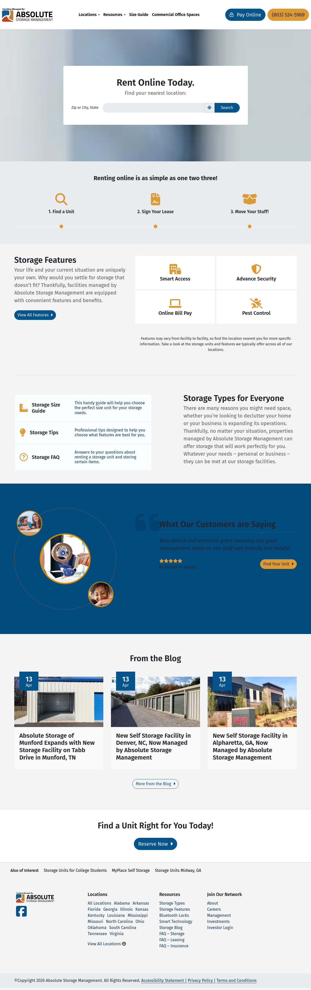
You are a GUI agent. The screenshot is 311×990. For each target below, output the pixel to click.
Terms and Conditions (237, 982)
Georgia (110, 911)
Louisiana (116, 917)
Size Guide (138, 14)
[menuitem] (89, 14)
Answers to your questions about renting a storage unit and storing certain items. (105, 457)
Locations (87, 14)
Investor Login (220, 929)
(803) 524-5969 (272, 15)
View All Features (35, 315)
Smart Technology (175, 923)
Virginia (117, 936)
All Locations (99, 905)
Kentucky (96, 917)
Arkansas (141, 905)
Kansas (141, 911)
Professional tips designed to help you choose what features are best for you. (110, 432)
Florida (94, 911)
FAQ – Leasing (171, 942)
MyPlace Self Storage (131, 873)
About (212, 905)
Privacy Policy (200, 982)
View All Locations (107, 946)
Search (227, 107)
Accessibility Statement (162, 982)
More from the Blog (155, 786)
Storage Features (174, 911)
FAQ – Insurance (174, 948)
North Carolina (119, 923)
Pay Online (229, 15)
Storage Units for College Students (75, 873)
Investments (218, 923)
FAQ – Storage (171, 936)
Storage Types (172, 905)
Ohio (140, 923)
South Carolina (122, 929)
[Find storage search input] (153, 108)
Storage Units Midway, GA (178, 873)
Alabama (122, 905)
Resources (112, 14)
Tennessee (97, 936)
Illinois (126, 911)
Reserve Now (155, 846)
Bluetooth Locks (174, 917)
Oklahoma (97, 929)
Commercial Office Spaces (176, 14)
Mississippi (138, 917)
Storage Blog (170, 929)
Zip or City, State (85, 107)
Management (219, 917)
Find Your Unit (278, 564)
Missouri (95, 923)
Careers (214, 911)
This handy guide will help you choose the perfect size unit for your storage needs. (110, 407)
